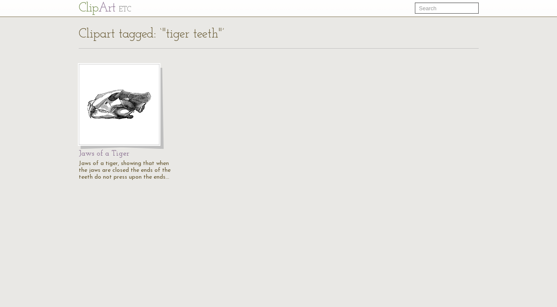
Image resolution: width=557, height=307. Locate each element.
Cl (105, 8)
